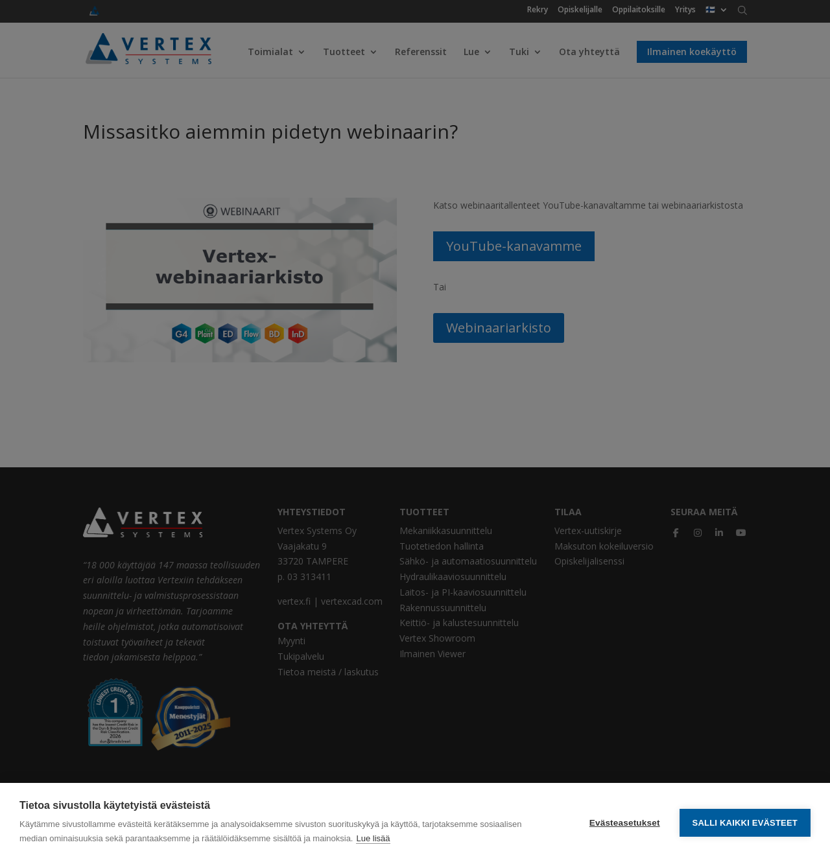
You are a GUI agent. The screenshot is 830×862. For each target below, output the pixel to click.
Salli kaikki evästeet (745, 823)
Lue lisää (373, 838)
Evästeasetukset (624, 823)
